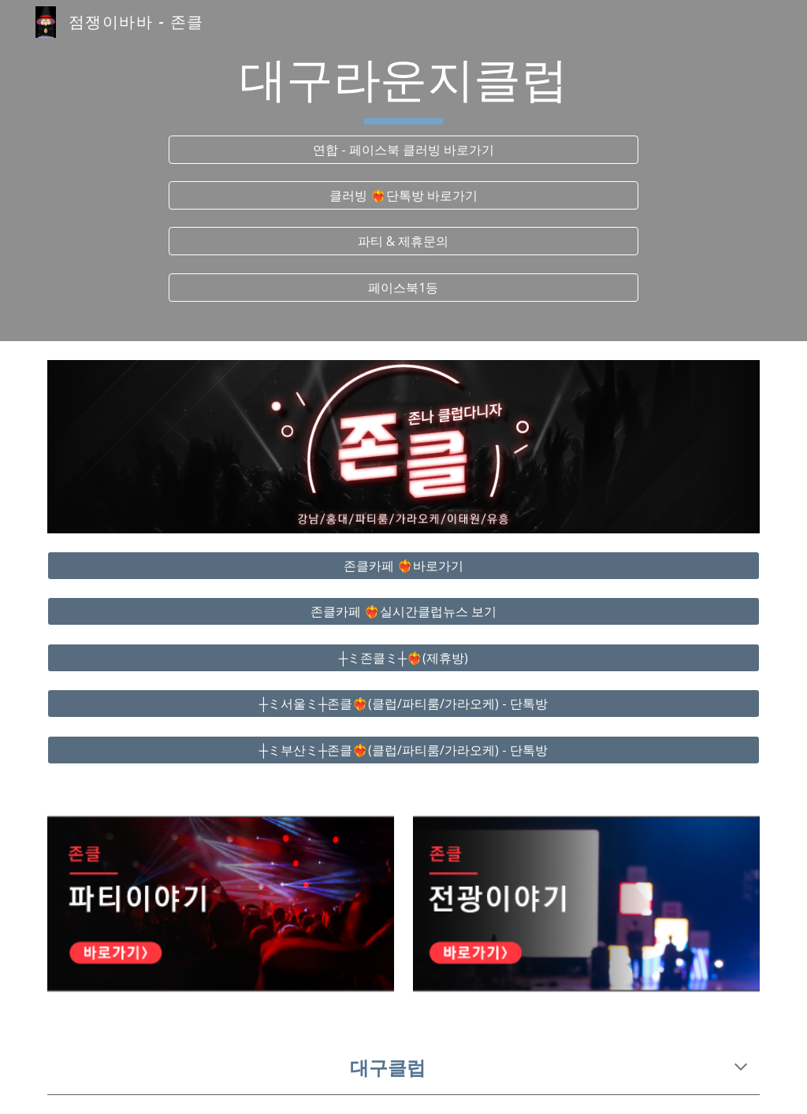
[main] (403, 87)
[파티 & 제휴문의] (403, 241)
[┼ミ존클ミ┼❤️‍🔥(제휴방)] (404, 658)
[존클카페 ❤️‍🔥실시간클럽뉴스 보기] (404, 611)
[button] (741, 1068)
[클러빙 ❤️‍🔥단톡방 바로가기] (403, 195)
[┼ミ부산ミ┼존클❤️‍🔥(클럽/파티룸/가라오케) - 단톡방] (404, 750)
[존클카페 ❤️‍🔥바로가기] (404, 565)
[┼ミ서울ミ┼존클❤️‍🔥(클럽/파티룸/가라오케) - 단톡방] (404, 703)
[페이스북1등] (403, 287)
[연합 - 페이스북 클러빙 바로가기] (403, 149)
